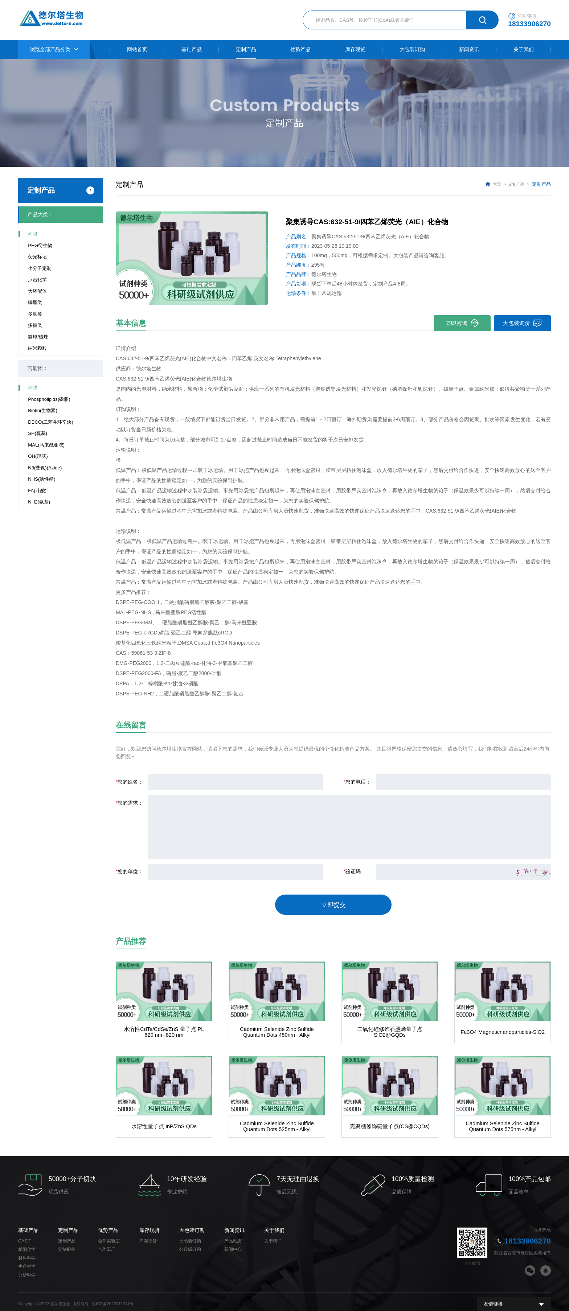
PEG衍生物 (40, 245)
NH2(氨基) (39, 502)
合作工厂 (106, 1245)
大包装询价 (522, 323)
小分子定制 (40, 268)
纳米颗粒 (37, 348)
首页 (497, 184)
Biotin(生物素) (42, 410)
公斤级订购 (190, 1245)
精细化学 (27, 1245)
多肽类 (35, 314)
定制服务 (66, 1245)
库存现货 (149, 1226)
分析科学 (27, 1270)
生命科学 (27, 1262)
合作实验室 (109, 1236)
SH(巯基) (37, 433)
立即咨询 (461, 323)
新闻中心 (233, 1245)
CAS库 (25, 1236)
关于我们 (274, 1226)
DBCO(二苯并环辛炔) (50, 422)
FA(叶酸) (37, 490)
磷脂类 (35, 302)
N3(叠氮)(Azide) (45, 467)
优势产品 (108, 1226)
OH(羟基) (38, 456)
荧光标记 (37, 256)
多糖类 (35, 325)
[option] (192, 258)
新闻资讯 (234, 1226)
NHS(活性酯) (41, 479)
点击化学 (37, 279)
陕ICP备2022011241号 (113, 1300)
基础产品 (28, 1226)
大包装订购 (192, 1226)
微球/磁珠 (38, 337)
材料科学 (27, 1253)
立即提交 (333, 903)
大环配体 (37, 291)
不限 (32, 234)
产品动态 (233, 1236)
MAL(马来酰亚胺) (46, 445)
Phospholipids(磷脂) (49, 399)
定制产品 (516, 184)
